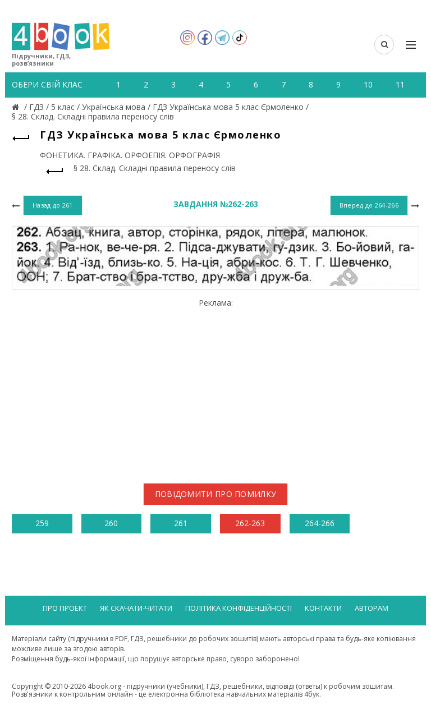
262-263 (250, 523)
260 (111, 523)
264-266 (319, 523)
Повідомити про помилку (216, 494)
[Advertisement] (215, 386)
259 (42, 523)
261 (180, 523)
